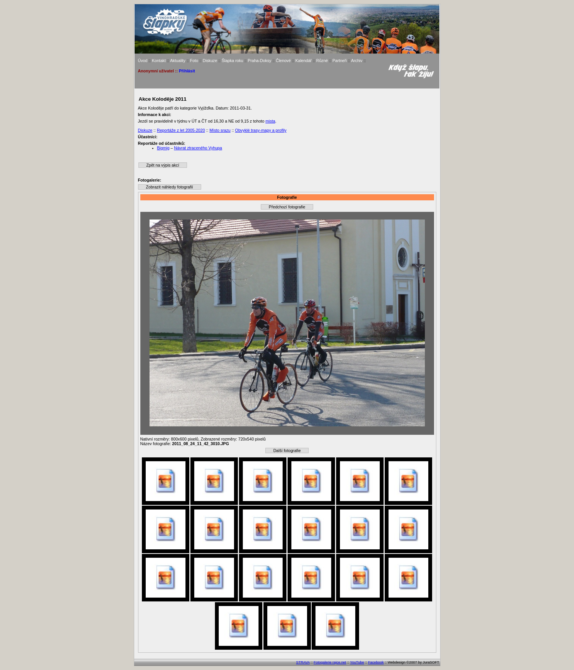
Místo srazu (220, 130)
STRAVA (302, 662)
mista (270, 121)
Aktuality (177, 60)
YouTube (357, 662)
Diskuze (210, 60)
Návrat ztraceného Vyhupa (198, 148)
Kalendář (303, 60)
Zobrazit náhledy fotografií (169, 187)
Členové (283, 60)
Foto (194, 60)
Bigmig (163, 148)
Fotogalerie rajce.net (330, 662)
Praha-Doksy (260, 60)
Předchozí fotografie (287, 207)
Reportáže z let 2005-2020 (181, 130)
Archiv (357, 60)
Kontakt (159, 60)
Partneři (339, 60)
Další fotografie (287, 450)
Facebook (376, 662)
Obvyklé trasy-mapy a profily (260, 130)
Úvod (143, 60)
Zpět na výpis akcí (162, 165)
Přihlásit (187, 71)
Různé (322, 60)
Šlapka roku (232, 60)
